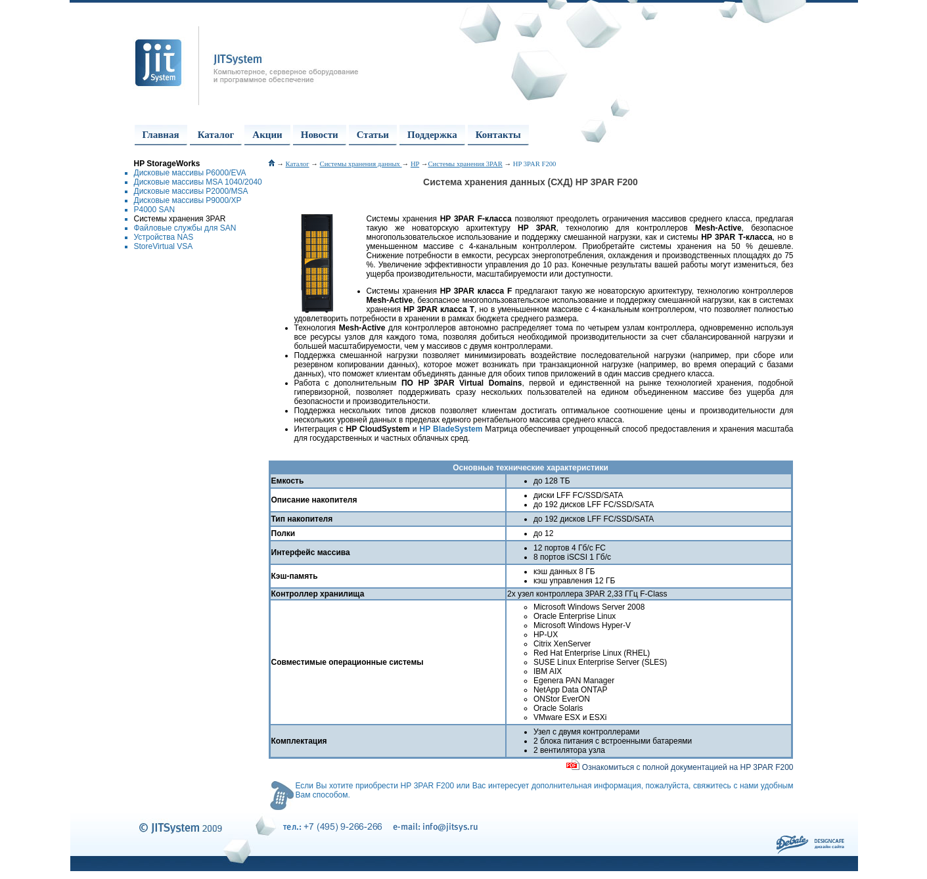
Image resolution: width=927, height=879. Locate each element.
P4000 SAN (154, 209)
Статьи (373, 134)
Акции (267, 134)
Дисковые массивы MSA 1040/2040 (198, 182)
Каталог (216, 134)
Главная (161, 134)
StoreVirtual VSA (163, 246)
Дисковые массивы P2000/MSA (191, 191)
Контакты (498, 134)
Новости (319, 134)
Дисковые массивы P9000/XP (188, 200)
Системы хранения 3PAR (180, 218)
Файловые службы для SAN (185, 228)
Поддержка (432, 134)
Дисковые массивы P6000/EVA (190, 172)
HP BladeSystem (451, 429)
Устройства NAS (164, 237)
